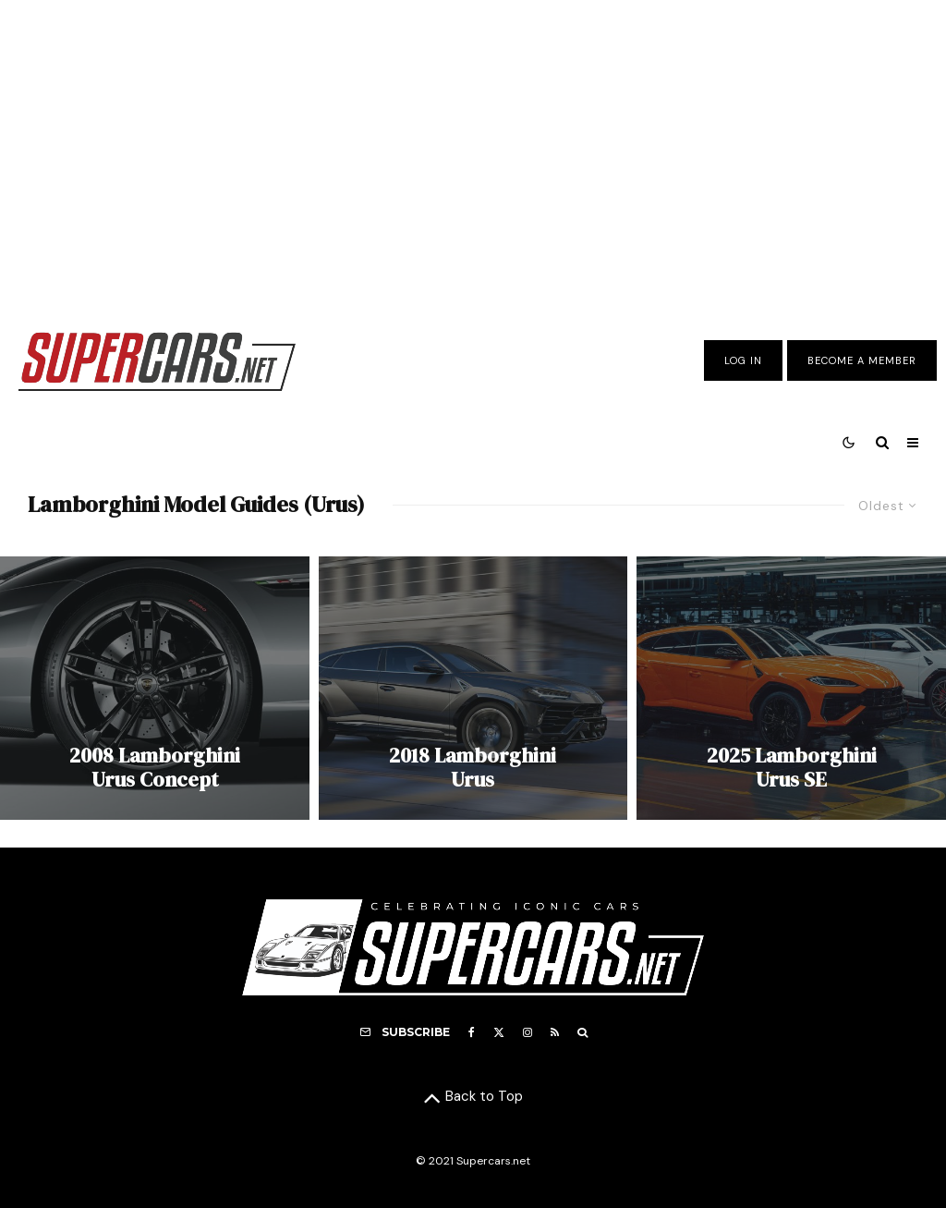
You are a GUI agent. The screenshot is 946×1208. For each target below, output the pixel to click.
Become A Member (861, 360)
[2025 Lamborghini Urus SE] (791, 687)
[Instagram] (527, 1032)
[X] (499, 1032)
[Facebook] (471, 1032)
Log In (743, 360)
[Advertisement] (473, 150)
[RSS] (554, 1032)
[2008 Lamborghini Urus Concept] (154, 687)
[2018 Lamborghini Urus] (473, 687)
